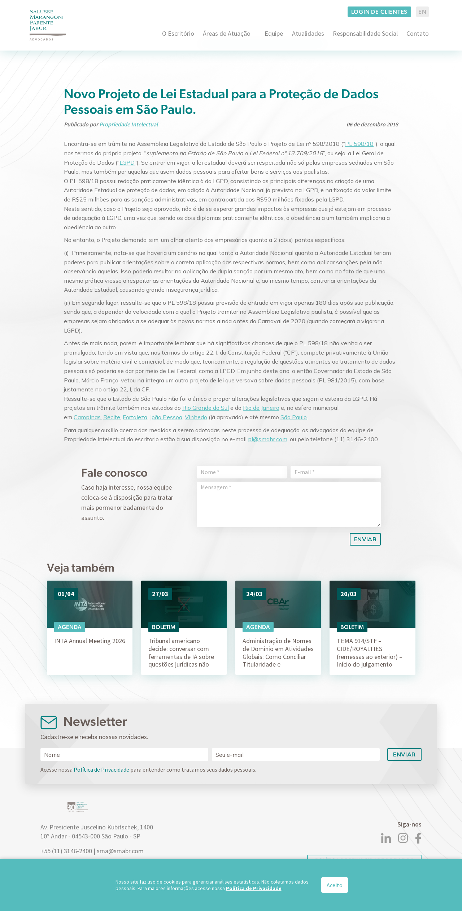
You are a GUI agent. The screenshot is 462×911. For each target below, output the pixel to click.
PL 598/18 (359, 143)
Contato (417, 33)
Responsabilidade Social (365, 33)
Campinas (87, 417)
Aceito (335, 885)
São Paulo (293, 417)
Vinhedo (196, 417)
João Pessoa (166, 417)
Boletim (163, 627)
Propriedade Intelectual (128, 124)
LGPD (127, 162)
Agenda (70, 627)
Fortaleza (135, 417)
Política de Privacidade (101, 769)
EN (422, 11)
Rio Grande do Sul (205, 407)
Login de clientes (379, 11)
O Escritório (178, 33)
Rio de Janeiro (261, 407)
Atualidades (308, 33)
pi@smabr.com (267, 439)
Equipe (274, 33)
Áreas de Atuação (226, 33)
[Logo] (48, 25)
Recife (111, 417)
